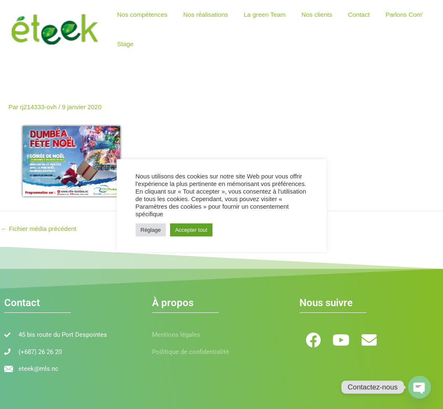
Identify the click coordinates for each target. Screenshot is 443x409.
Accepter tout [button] (191, 230)
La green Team (257, 14)
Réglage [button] (151, 230)
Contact (345, 14)
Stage (123, 43)
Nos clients (306, 14)
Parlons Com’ (387, 14)
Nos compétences (140, 14)
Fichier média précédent (38, 228)
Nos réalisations (200, 14)
